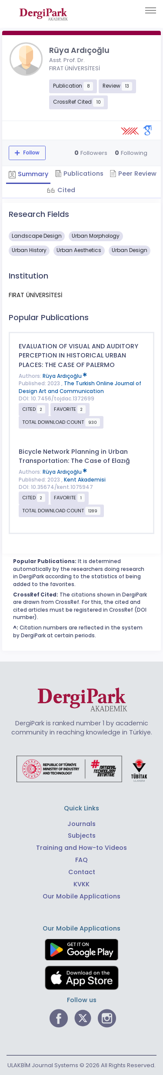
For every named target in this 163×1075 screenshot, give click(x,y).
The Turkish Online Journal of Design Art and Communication (80, 387)
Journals (81, 823)
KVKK (81, 884)
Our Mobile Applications (81, 896)
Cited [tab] (65, 190)
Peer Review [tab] (133, 173)
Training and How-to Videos (81, 847)
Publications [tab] (79, 173)
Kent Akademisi (85, 479)
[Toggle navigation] (150, 10)
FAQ (81, 859)
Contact (81, 872)
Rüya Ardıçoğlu (65, 376)
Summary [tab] (28, 174)
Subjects (82, 835)
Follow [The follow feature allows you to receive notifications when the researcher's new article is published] (31, 152)
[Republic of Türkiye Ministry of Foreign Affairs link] (82, 768)
